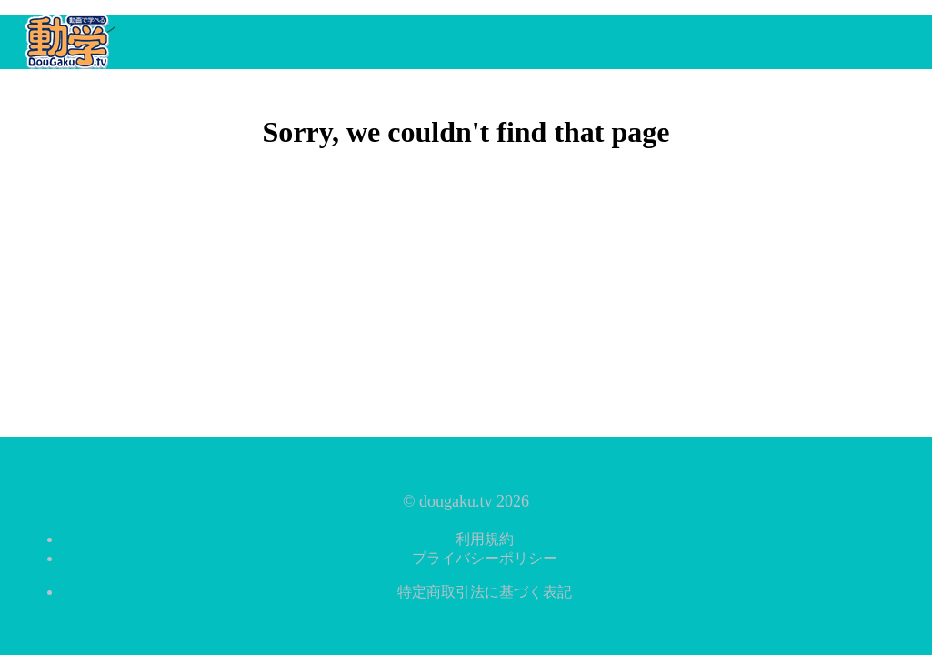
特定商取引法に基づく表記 (484, 592)
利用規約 (485, 539)
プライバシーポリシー (484, 558)
